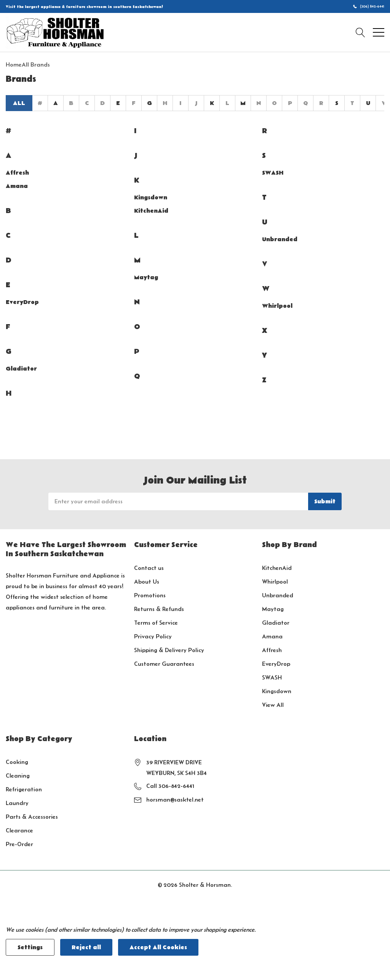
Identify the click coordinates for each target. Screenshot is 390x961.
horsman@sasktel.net (175, 799)
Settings (30, 947)
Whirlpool (277, 306)
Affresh (17, 173)
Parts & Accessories (32, 816)
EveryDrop (22, 302)
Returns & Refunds (159, 609)
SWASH (272, 173)
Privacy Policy (153, 636)
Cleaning (18, 775)
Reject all (86, 947)
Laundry (17, 803)
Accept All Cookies (158, 947)
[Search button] (360, 32)
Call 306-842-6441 (170, 786)
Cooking (17, 762)
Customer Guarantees (164, 663)
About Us (146, 581)
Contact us (149, 568)
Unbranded (279, 239)
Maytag (146, 277)
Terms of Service (156, 622)
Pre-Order (19, 844)
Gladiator (21, 368)
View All (273, 705)
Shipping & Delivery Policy (169, 650)
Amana (17, 186)
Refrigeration (24, 789)
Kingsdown (150, 197)
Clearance (19, 830)
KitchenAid (151, 211)
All (19, 103)
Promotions (150, 595)
